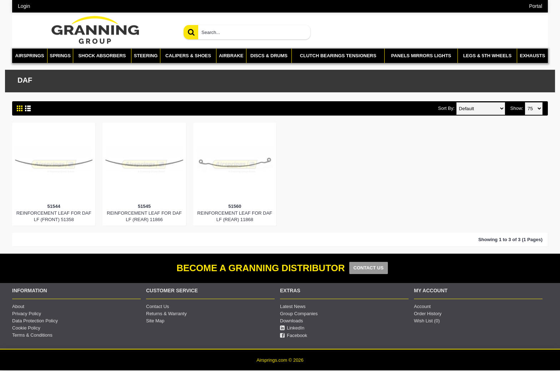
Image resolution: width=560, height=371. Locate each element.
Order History (427, 313)
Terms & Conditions (32, 335)
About (18, 306)
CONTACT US (369, 267)
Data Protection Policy (35, 320)
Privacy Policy (26, 313)
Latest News (293, 306)
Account (422, 306)
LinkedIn (292, 328)
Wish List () (427, 320)
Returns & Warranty (166, 313)
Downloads (291, 320)
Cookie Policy (26, 328)
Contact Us (157, 306)
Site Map (155, 320)
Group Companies (299, 313)
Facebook (293, 335)
